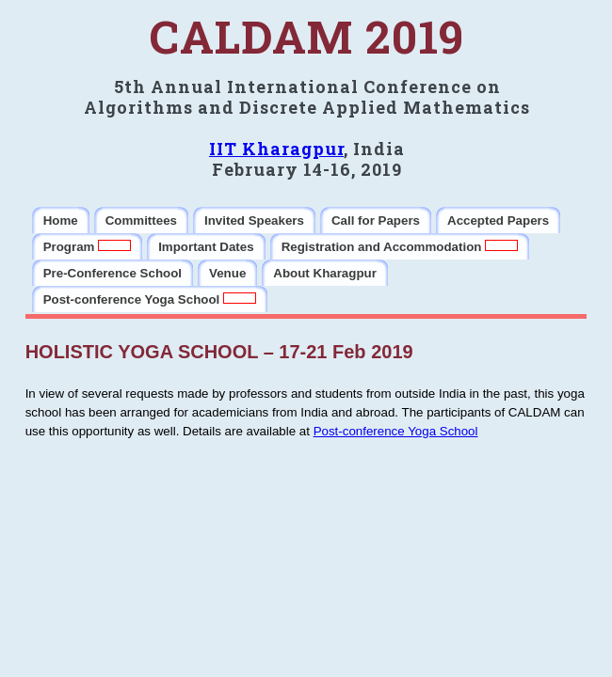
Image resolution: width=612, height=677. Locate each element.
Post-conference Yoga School (396, 431)
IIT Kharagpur (276, 148)
